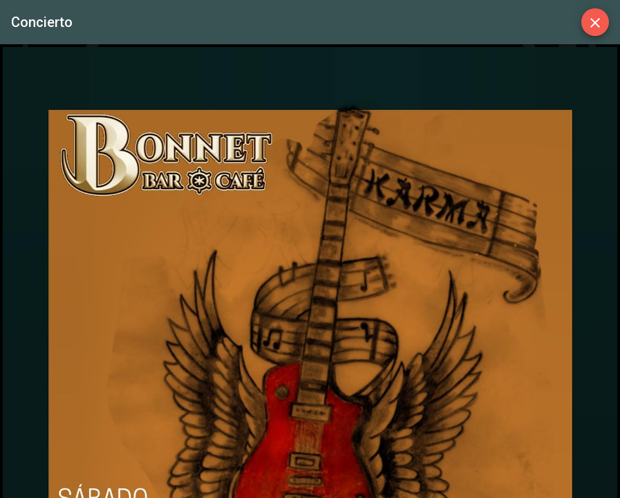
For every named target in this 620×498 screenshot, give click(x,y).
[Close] (595, 22)
